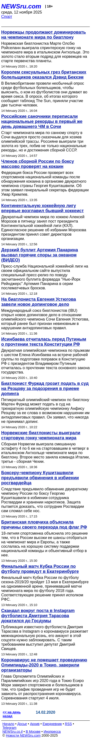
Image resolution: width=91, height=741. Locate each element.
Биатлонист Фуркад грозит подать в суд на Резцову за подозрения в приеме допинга (45, 388)
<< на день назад (12, 714)
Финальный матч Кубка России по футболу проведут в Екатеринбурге (40, 569)
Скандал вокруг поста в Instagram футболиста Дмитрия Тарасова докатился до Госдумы (37, 615)
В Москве (33, 732)
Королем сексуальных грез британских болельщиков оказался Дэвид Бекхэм (43, 75)
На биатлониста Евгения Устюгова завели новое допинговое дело (38, 302)
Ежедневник (52, 724)
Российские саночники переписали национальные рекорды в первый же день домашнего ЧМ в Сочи (42, 121)
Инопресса (52, 732)
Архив (35, 724)
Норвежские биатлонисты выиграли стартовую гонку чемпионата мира (40, 435)
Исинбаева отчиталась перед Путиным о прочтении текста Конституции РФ (43, 342)
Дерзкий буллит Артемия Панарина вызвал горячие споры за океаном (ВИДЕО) (39, 254)
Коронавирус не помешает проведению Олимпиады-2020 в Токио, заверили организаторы (44, 665)
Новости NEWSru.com (23, 735)
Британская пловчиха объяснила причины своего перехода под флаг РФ (44, 525)
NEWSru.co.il (12, 732)
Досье (22, 724)
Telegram (9, 728)
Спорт (6, 17)
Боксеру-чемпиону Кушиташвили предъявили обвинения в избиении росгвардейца (40, 477)
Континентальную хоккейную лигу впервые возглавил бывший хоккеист (42, 208)
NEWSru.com (21, 6)
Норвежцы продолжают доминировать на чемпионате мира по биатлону (43, 35)
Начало (8, 724)
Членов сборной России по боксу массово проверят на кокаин (37, 164)
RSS (68, 724)
